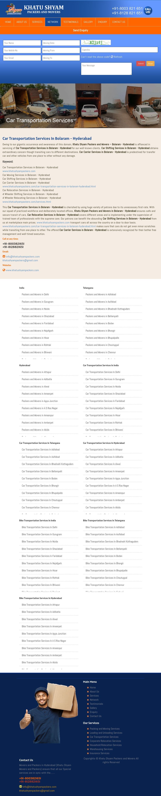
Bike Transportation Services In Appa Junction (44, 633)
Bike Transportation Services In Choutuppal (106, 577)
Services (37, 22)
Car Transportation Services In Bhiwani (104, 429)
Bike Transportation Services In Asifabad (105, 534)
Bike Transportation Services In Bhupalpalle (106, 570)
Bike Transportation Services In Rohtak (40, 577)
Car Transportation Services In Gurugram (105, 379)
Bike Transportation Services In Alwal (40, 619)
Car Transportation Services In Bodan (40, 478)
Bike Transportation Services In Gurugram (42, 534)
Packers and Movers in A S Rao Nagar (40, 408)
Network (53, 22)
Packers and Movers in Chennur (101, 352)
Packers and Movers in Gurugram (37, 301)
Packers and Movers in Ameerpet (37, 393)
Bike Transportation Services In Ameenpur (42, 648)
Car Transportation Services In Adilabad (41, 449)
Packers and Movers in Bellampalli (102, 316)
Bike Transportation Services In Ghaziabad (42, 548)
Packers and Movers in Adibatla (37, 379)
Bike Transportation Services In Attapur (41, 604)
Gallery (88, 22)
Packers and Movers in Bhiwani (37, 352)
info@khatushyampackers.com (23, 256)
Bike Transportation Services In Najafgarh (42, 563)
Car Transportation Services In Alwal (103, 464)
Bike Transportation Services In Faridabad (42, 556)
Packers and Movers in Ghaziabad (38, 316)
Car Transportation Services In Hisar (103, 415)
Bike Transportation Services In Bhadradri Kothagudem (112, 541)
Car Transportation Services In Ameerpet (105, 471)
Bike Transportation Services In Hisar (40, 570)
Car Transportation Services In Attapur (104, 449)
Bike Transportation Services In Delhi (39, 527)
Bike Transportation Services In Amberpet (42, 655)
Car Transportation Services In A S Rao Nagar (107, 485)
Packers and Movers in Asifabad (101, 301)
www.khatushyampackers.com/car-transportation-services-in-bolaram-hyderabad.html (49, 186)
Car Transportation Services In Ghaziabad (105, 393)
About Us (22, 22)
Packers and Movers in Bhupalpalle (102, 337)
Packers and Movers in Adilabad (101, 294)
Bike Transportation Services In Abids (40, 662)
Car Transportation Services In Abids (103, 507)
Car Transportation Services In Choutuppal (42, 500)
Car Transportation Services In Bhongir (40, 485)
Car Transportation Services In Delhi (103, 372)
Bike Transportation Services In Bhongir (105, 563)
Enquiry (102, 22)
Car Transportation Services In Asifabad (41, 456)
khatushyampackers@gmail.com (20, 260)
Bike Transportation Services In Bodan (104, 556)
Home (8, 22)
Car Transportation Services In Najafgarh (105, 408)
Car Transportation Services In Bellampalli (42, 471)
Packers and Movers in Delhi (35, 294)
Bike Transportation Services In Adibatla (41, 611)
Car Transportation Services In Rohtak (104, 422)
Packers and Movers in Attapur (36, 372)
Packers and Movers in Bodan (100, 323)
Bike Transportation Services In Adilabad (105, 527)
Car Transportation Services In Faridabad (105, 401)
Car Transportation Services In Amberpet (105, 500)
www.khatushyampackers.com (19, 171)
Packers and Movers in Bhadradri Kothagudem (108, 308)
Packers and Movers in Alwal (35, 386)
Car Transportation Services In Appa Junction (107, 478)
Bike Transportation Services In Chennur (105, 585)
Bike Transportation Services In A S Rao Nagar (44, 640)
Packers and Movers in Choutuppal (102, 345)
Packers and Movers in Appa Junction (40, 401)
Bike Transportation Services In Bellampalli (106, 548)
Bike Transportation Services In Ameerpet (42, 626)
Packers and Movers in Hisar (35, 337)
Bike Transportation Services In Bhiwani (41, 585)
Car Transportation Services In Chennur (40, 507)
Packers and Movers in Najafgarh (37, 330)
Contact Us (118, 22)
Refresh (116, 57)
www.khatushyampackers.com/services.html (27, 202)
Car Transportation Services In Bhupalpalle (42, 493)
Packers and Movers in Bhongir (100, 330)
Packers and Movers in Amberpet (37, 422)
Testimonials (70, 22)
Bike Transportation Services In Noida (40, 541)
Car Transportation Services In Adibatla (104, 456)
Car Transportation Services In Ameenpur (105, 493)
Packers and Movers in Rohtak (36, 345)
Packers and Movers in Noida (36, 308)
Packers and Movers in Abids (35, 429)
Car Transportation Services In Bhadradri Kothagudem (47, 464)
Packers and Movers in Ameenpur (38, 415)
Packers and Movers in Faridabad (38, 323)
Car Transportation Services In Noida (103, 386)
